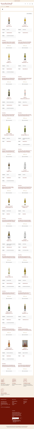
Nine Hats (9, 24)
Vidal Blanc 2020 (25, 313)
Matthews (25, 97)
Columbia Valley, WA (9, 105)
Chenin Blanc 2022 (25, 240)
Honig (25, 133)
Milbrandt (9, 239)
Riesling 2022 (9, 62)
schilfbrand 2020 (25, 349)
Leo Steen (25, 169)
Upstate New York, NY (25, 319)
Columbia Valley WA (9, 32)
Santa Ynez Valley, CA (9, 283)
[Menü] (25, 4)
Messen (13, 402)
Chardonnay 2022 (25, 62)
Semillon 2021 (9, 98)
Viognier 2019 (9, 240)
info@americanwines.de (4, 403)
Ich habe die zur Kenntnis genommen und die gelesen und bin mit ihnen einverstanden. (17, 420)
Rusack (9, 275)
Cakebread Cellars (9, 133)
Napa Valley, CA (9, 141)
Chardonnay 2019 (25, 26)
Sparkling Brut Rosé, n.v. (9, 349)
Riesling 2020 (25, 207)
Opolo (9, 169)
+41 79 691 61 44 (3, 401)
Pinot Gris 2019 (9, 26)
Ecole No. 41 (9, 97)
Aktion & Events (14, 403)
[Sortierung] (29, 13)
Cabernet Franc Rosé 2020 (25, 98)
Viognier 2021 (9, 171)
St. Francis (25, 61)
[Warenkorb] (32, 4)
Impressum (24, 402)
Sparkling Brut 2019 (9, 313)
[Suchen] (28, 4)
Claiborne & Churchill (9, 206)
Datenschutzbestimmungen (16, 420)
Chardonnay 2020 (25, 276)
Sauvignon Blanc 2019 (9, 276)
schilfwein (25, 348)
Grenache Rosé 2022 (25, 171)
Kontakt (13, 404)
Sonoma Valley (25, 177)
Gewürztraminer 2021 (9, 207)
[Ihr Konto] (30, 4)
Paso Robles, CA (9, 177)
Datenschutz (25, 401)
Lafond (25, 275)
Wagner (25, 311)
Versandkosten (18, 426)
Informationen (25, 399)
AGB (24, 403)
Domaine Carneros (9, 311)
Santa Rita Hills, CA (25, 283)
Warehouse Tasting (14, 401)
